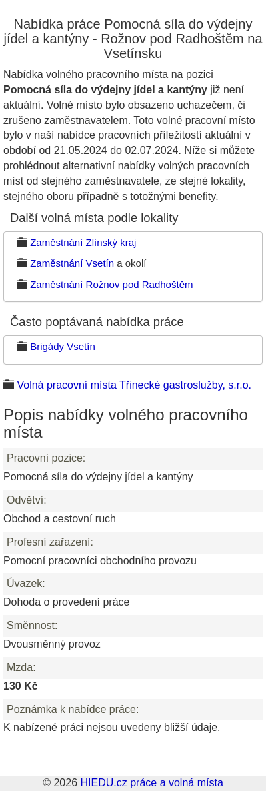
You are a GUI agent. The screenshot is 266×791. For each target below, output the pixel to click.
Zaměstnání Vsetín (72, 263)
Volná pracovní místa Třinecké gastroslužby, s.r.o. (134, 385)
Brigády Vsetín (62, 346)
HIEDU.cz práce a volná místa (151, 782)
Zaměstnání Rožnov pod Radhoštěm (111, 284)
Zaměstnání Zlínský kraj (83, 242)
